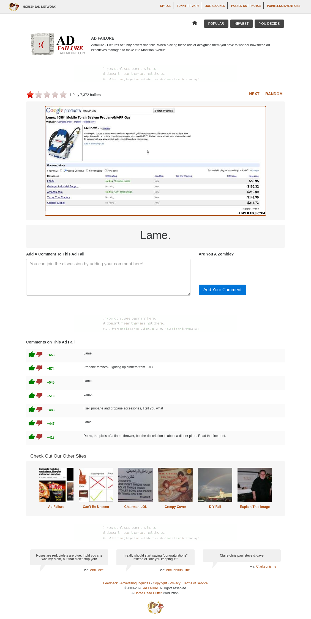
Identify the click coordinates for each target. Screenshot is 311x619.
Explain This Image (255, 507)
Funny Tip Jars (188, 5)
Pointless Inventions (283, 5)
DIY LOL (165, 5)
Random (274, 94)
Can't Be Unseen (96, 507)
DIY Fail (215, 507)
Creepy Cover (175, 507)
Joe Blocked (215, 5)
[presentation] (240, 269)
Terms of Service (195, 583)
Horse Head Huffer (148, 593)
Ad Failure (56, 507)
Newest (241, 24)
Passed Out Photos (246, 5)
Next (254, 94)
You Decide (269, 24)
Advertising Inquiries (135, 583)
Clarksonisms (266, 566)
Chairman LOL (135, 507)
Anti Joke (96, 570)
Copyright (160, 583)
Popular (216, 24)
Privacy (175, 583)
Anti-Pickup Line (178, 570)
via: (87, 570)
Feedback (110, 583)
